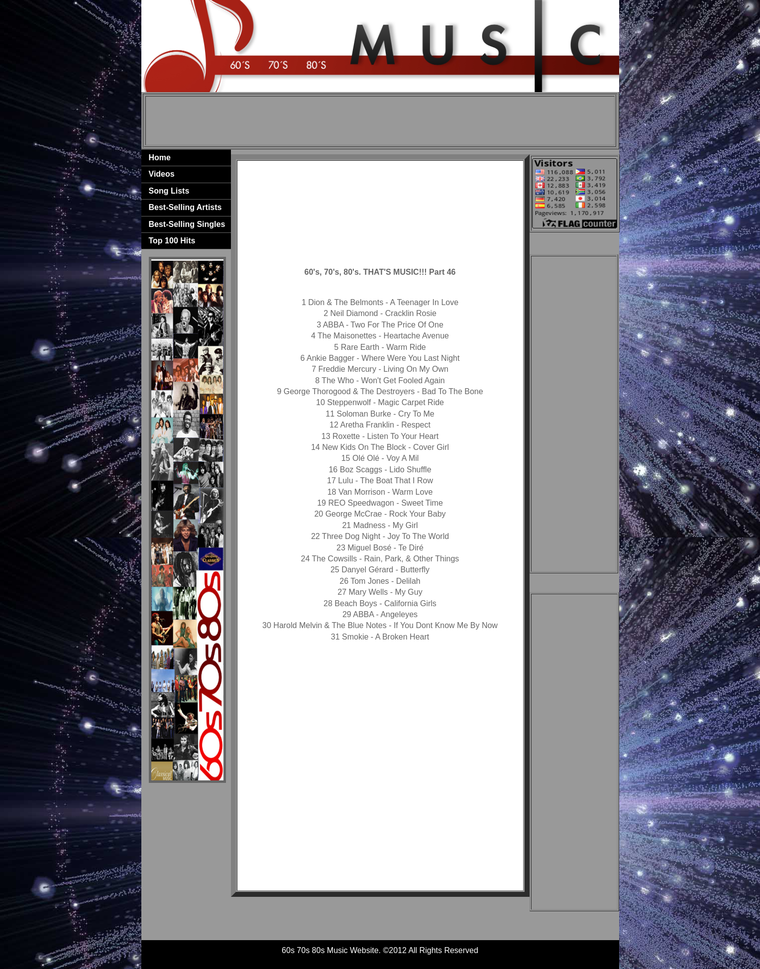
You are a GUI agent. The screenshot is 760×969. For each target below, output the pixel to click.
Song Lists (169, 191)
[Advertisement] (380, 121)
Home (160, 157)
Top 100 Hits (172, 240)
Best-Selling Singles (187, 224)
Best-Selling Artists (185, 207)
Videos (162, 174)
